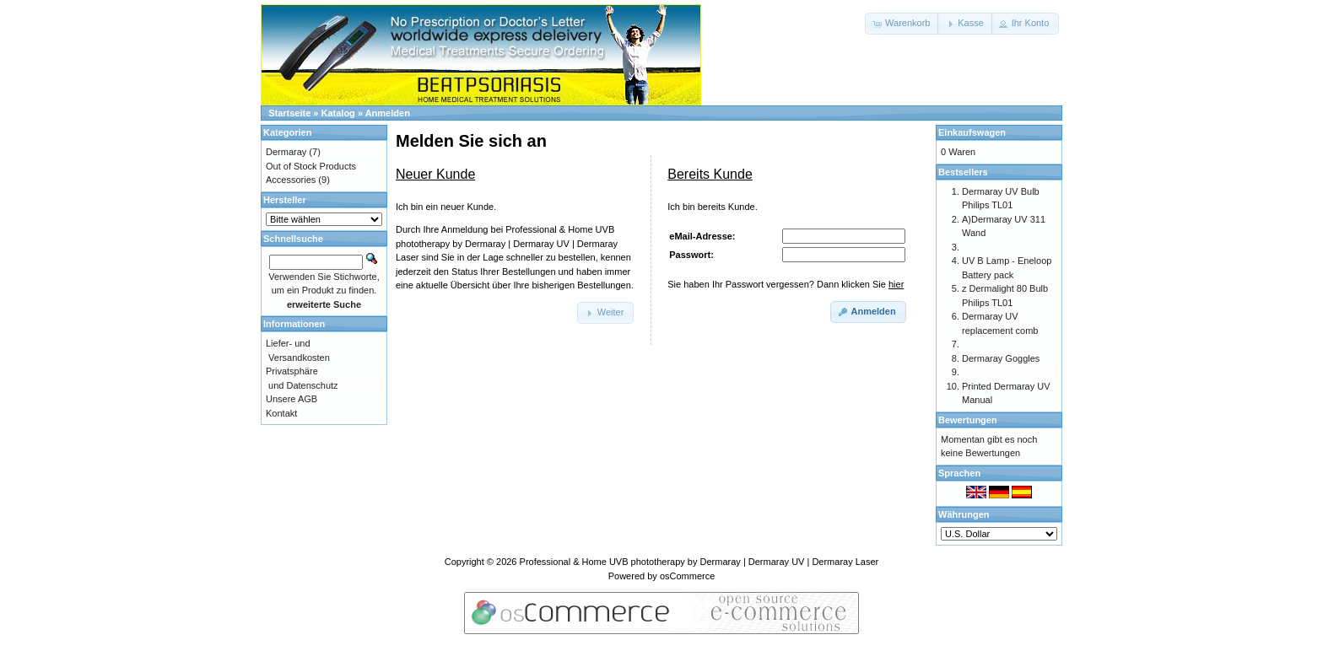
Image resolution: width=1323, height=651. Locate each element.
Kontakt (281, 413)
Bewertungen (967, 420)
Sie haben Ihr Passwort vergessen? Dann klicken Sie (785, 284)
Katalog (338, 113)
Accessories (291, 180)
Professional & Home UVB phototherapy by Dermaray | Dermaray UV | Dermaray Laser (699, 562)
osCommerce (687, 576)
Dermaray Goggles (1001, 358)
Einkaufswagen (972, 132)
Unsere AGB (291, 399)
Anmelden (387, 113)
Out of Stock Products (311, 166)
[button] (902, 24)
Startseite (289, 113)
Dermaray (286, 152)
